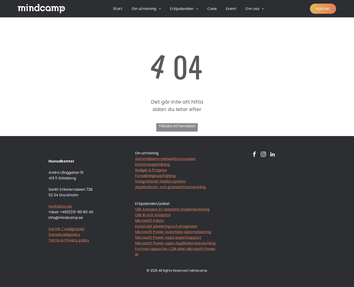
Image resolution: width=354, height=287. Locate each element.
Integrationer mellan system (160, 181)
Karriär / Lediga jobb (66, 228)
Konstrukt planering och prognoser (166, 226)
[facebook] (254, 154)
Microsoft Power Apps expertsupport (168, 237)
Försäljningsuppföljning (155, 175)
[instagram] (263, 154)
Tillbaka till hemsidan (177, 126)
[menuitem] (118, 9)
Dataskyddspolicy (64, 234)
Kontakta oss (60, 206)
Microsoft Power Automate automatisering (173, 231)
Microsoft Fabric (149, 220)
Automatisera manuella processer (165, 158)
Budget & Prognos (151, 170)
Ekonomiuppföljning (152, 164)
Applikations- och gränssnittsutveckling (170, 187)
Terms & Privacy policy (69, 240)
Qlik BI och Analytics (152, 215)
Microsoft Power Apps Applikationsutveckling (175, 243)
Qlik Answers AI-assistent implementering (172, 209)
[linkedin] (272, 154)
